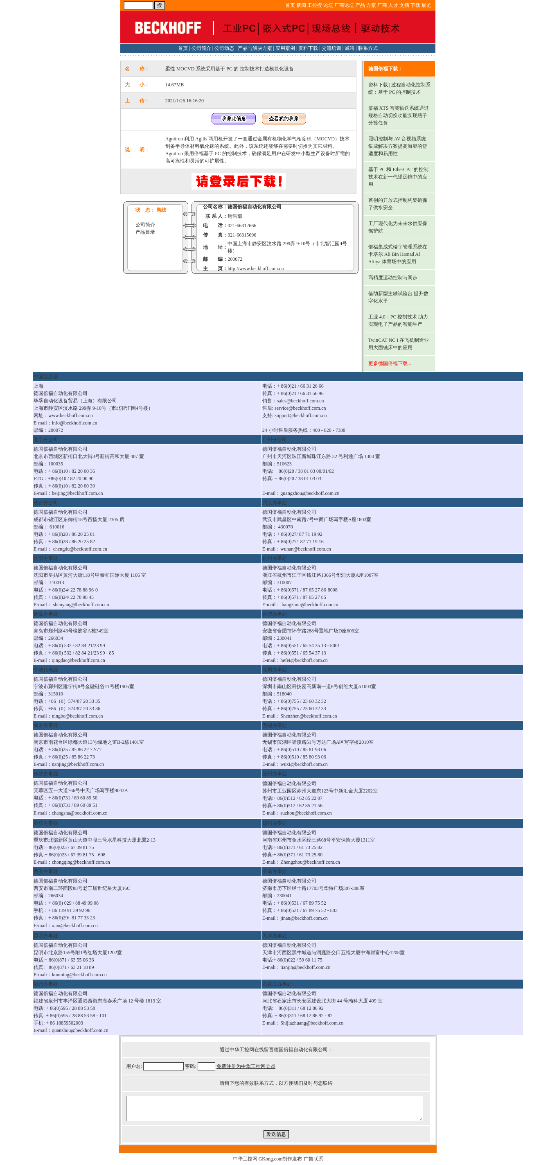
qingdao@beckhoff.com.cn (78, 660)
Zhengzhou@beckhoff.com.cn (310, 862)
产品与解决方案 (255, 48)
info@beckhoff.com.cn (74, 423)
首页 (290, 5)
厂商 (382, 5)
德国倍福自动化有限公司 (255, 207)
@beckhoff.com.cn (312, 549)
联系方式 (368, 48)
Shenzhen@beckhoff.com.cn (308, 716)
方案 (371, 5)
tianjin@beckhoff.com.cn (305, 967)
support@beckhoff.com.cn (301, 415)
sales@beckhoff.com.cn (300, 401)
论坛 (328, 5)
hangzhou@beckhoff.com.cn (310, 604)
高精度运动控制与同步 (392, 277)
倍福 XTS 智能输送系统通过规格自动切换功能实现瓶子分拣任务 (398, 115)
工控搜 (314, 5)
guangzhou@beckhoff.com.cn (309, 493)
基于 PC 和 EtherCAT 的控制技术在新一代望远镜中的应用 (398, 177)
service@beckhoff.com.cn (300, 408)
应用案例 (285, 48)
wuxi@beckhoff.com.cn (303, 764)
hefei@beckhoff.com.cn (303, 660)
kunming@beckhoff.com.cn (79, 975)
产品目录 (145, 232)
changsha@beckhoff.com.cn (80, 813)
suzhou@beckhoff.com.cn (305, 813)
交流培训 (331, 48)
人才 (393, 5)
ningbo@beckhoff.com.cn (77, 716)
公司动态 (224, 48)
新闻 (301, 5)
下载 (415, 5)
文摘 (404, 5)
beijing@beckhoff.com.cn (77, 493)
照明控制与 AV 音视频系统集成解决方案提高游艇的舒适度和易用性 (397, 146)
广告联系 (313, 1159)
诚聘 (349, 48)
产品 (360, 5)
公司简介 (201, 48)
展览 (426, 5)
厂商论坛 (344, 5)
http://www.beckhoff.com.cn (256, 268)
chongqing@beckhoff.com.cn (81, 862)
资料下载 (308, 48)
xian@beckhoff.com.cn (75, 925)
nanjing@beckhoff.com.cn (78, 764)
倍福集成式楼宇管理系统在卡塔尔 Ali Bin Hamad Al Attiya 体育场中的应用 (397, 254)
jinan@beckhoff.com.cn (303, 918)
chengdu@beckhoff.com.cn (80, 549)
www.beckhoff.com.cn (70, 415)
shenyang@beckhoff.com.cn (81, 604)
